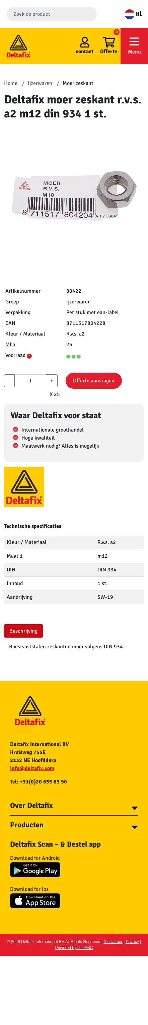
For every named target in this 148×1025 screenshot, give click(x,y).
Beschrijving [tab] (23, 631)
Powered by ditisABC (74, 947)
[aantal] (30, 380)
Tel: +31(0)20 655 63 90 (38, 781)
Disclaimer (113, 941)
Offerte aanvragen (94, 380)
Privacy (132, 941)
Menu (134, 45)
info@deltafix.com (32, 768)
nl (133, 13)
